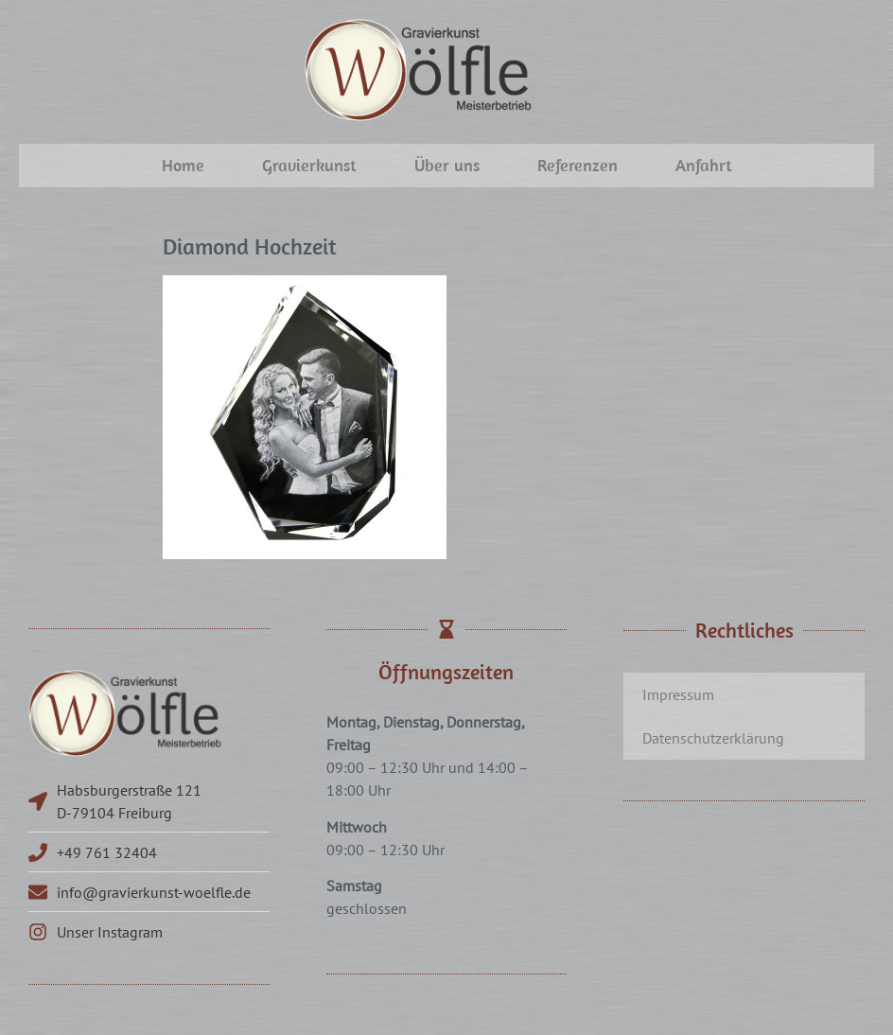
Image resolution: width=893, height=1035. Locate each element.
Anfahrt (703, 165)
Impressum (678, 694)
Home (183, 165)
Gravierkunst (309, 165)
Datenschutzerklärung (713, 737)
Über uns (447, 165)
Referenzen (577, 165)
